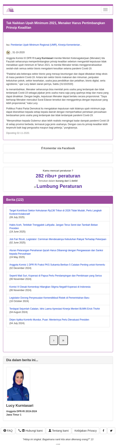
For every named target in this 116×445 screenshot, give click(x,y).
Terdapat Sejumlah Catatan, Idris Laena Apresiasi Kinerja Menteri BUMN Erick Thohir (54, 308)
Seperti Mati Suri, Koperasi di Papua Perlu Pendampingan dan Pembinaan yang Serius (55, 275)
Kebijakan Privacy (85, 430)
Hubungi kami (30, 430)
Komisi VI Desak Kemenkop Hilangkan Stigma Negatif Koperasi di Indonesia (49, 286)
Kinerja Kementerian (69, 44)
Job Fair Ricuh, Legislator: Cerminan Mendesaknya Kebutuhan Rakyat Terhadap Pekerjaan (57, 239)
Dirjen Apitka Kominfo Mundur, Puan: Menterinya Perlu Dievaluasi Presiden (49, 319)
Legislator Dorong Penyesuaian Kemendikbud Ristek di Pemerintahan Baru (49, 297)
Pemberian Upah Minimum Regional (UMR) (34, 44)
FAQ (8, 430)
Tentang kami (59, 430)
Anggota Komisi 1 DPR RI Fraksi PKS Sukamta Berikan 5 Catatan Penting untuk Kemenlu (57, 264)
